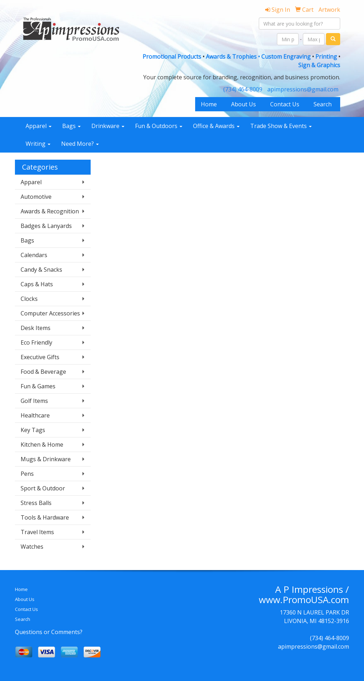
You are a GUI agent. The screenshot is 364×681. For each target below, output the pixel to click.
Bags (71, 126)
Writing (38, 144)
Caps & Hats (37, 284)
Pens (27, 474)
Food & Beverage (43, 372)
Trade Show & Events (281, 126)
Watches (32, 546)
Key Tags (33, 430)
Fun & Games (38, 386)
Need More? (80, 144)
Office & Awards (216, 126)
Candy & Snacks (41, 269)
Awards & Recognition (50, 211)
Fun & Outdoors (158, 126)
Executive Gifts (40, 357)
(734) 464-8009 (242, 89)
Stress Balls (36, 503)
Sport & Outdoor (43, 488)
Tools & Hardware (45, 517)
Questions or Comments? (48, 632)
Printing (326, 56)
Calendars (34, 255)
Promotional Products (173, 56)
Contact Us (284, 104)
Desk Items (35, 328)
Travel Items (37, 532)
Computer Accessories (50, 313)
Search (323, 104)
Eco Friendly (36, 342)
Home (209, 104)
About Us (243, 104)
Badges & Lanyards (46, 226)
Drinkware (107, 126)
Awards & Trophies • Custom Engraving (258, 56)
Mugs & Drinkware (46, 459)
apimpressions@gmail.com (302, 89)
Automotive (36, 197)
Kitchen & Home (42, 444)
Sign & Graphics (319, 65)
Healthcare (35, 415)
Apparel (39, 126)
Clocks (29, 299)
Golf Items (34, 401)
